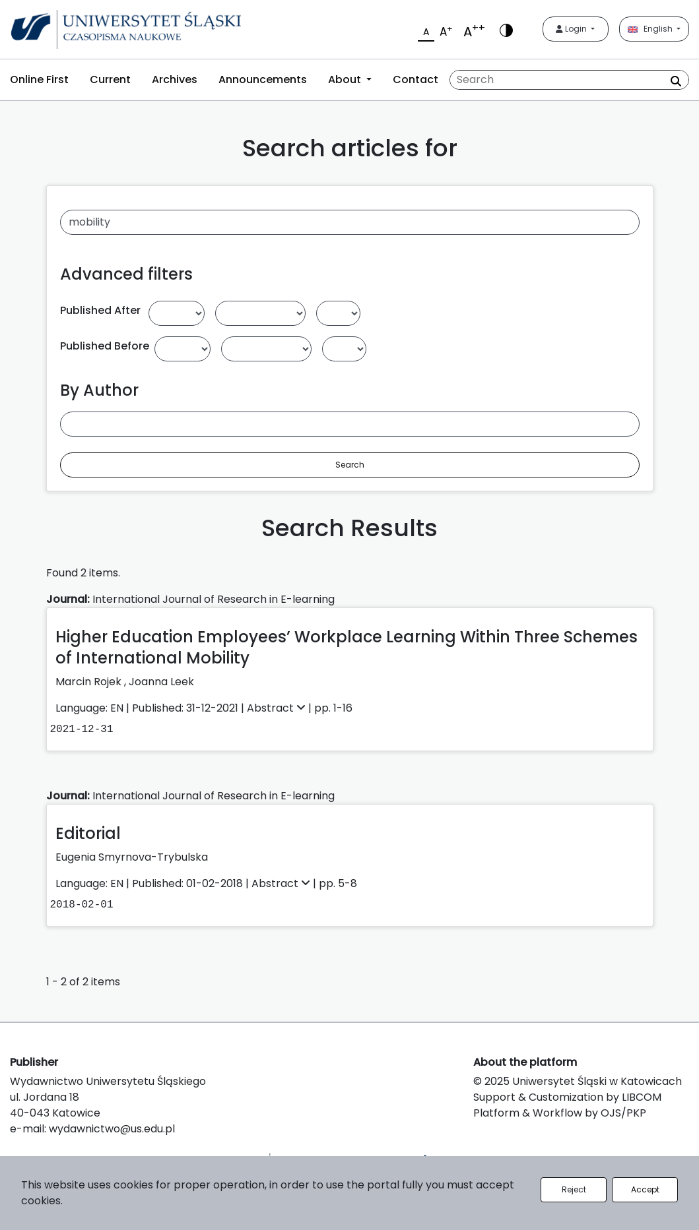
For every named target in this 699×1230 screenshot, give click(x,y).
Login (572, 28)
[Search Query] (569, 80)
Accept (645, 1189)
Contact (415, 79)
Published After (100, 310)
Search (349, 464)
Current (110, 79)
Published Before (104, 346)
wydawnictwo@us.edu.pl (112, 1128)
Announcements (262, 79)
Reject (574, 1189)
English (651, 28)
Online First (39, 79)
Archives (174, 79)
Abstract (277, 708)
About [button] (346, 79)
